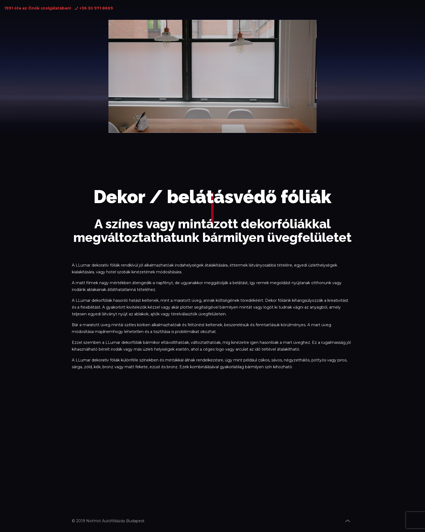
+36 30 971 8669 (96, 8)
